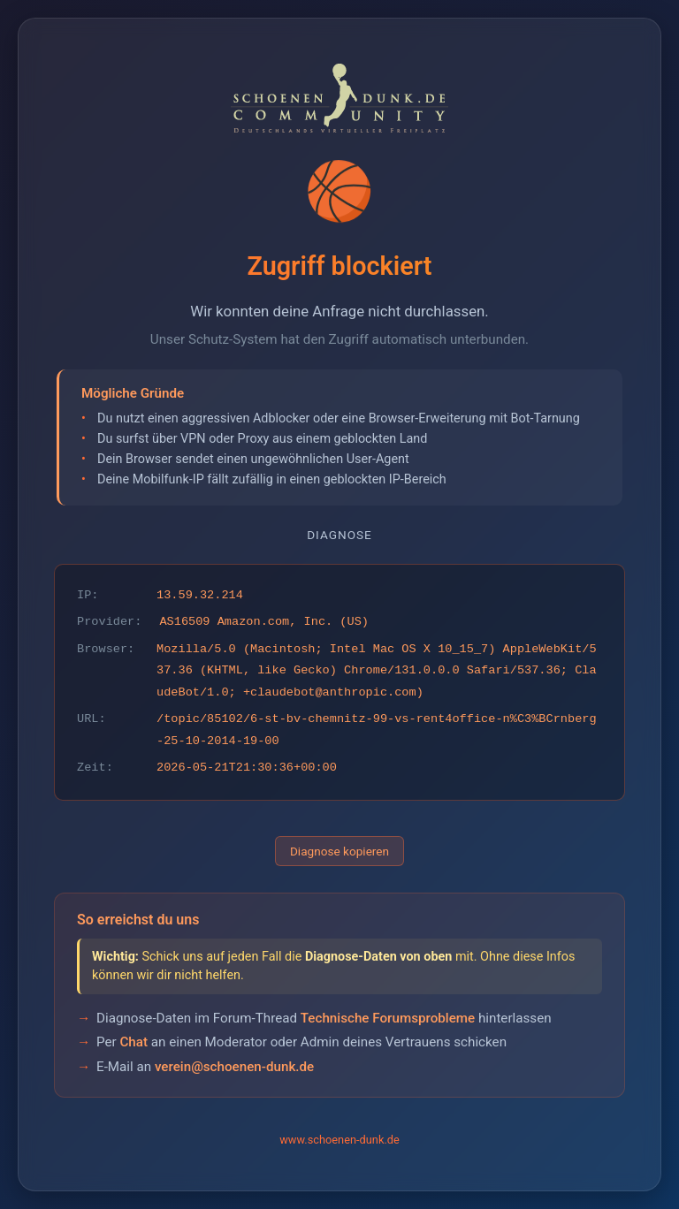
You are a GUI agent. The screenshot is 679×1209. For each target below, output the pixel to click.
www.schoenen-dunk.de (339, 1139)
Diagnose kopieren (339, 851)
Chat (133, 1042)
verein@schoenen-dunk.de (234, 1067)
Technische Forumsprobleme (388, 1018)
